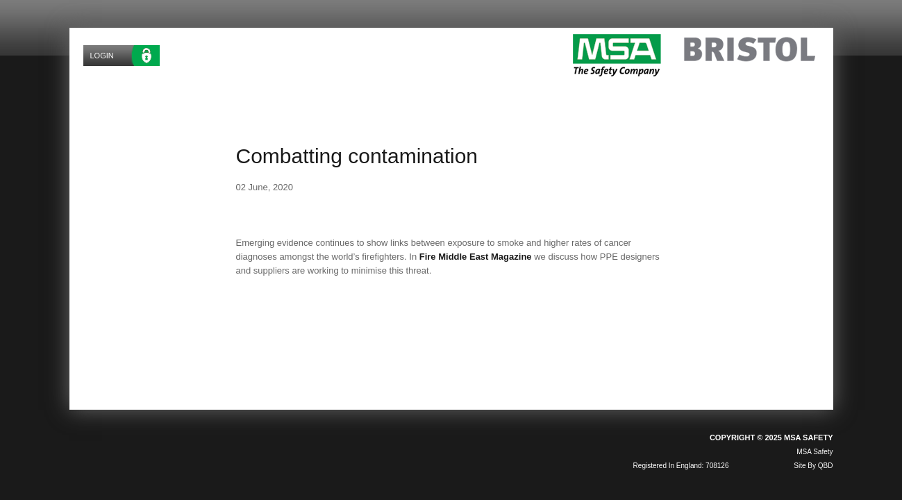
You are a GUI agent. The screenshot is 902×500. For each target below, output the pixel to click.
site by (813, 465)
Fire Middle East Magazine (475, 256)
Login (102, 55)
